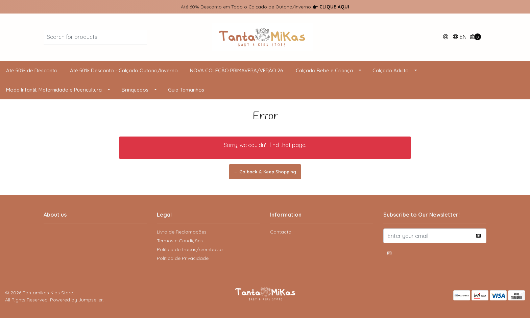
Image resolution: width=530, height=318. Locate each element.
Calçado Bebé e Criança (324, 70)
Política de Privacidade (183, 258)
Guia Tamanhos (186, 90)
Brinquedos (135, 90)
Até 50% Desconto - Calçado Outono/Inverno (124, 70)
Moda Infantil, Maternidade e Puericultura (54, 90)
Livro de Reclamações (182, 232)
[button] (459, 37)
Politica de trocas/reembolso (190, 249)
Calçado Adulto (390, 70)
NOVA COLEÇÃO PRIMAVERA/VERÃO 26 (236, 70)
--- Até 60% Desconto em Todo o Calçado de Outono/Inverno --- (265, 6)
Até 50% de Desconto (31, 70)
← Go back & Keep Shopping (265, 171)
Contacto (280, 232)
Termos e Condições (180, 241)
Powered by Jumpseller (76, 300)
